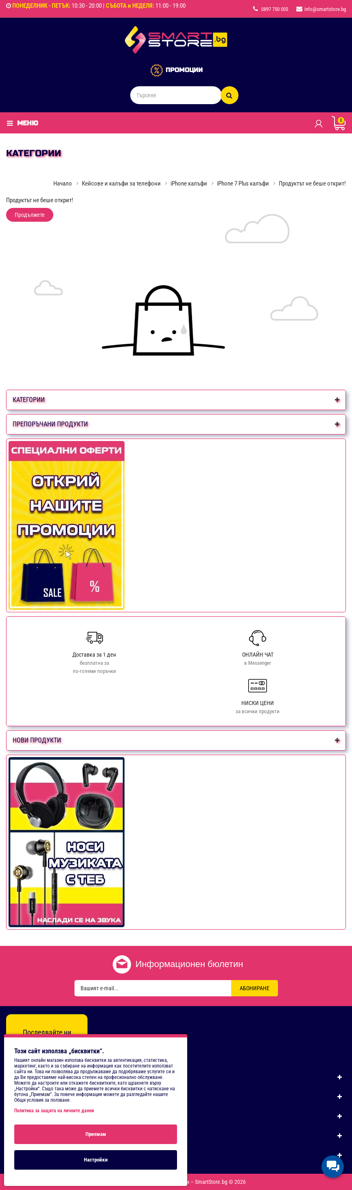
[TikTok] (64, 1048)
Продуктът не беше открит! (312, 183)
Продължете (30, 215)
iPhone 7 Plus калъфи (243, 183)
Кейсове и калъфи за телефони (121, 183)
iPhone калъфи (189, 183)
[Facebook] (29, 1048)
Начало (62, 183)
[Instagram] (46, 1048)
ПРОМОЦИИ (184, 70)
